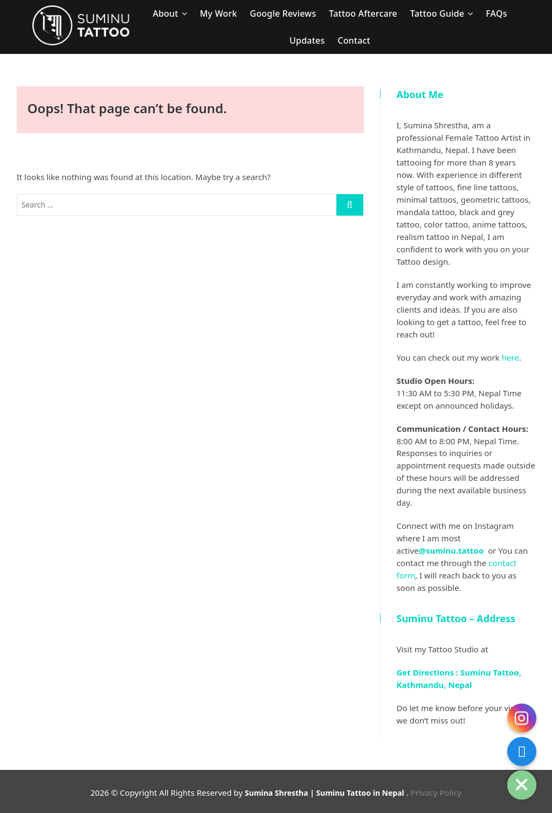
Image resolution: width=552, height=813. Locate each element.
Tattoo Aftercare (363, 13)
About (165, 13)
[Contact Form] (521, 751)
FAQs (496, 13)
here (510, 357)
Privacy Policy (436, 792)
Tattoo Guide (437, 13)
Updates (307, 40)
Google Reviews (283, 13)
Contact (353, 40)
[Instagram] (521, 718)
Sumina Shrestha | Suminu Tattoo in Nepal (324, 793)
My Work (218, 13)
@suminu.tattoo (452, 550)
